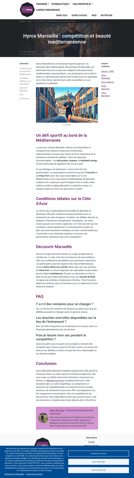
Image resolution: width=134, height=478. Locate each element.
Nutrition (106, 15)
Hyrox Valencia (107, 82)
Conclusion (24, 99)
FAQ (21, 95)
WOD (94, 15)
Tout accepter (98, 471)
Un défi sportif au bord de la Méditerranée (26, 71)
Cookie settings (98, 453)
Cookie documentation (34, 474)
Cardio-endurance (48, 9)
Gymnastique (60, 4)
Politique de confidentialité (14, 474)
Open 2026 (61, 15)
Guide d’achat (79, 15)
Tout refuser (98, 462)
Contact (91, 442)
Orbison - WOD (107, 71)
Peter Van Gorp (29, 52)
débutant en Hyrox (55, 380)
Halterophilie (82, 4)
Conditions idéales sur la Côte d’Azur (25, 81)
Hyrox (30, 21)
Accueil (22, 21)
